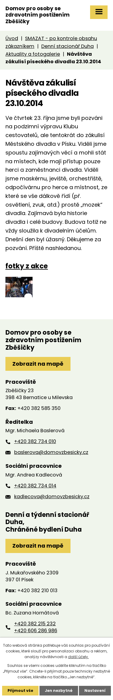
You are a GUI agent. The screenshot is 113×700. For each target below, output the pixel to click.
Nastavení (94, 690)
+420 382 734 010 (35, 441)
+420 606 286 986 (35, 630)
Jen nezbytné (59, 690)
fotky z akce (26, 266)
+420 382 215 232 (35, 623)
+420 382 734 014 (35, 485)
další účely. (78, 656)
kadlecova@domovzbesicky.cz (51, 496)
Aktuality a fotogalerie (32, 54)
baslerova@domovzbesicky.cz (51, 452)
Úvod (11, 38)
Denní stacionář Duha (67, 46)
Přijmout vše (20, 690)
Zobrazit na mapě (37, 363)
